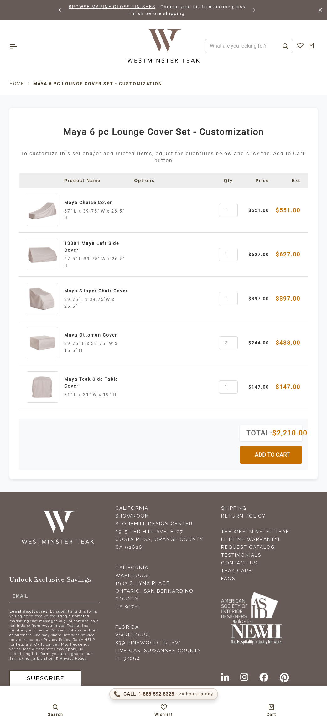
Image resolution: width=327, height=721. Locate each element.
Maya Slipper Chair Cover (96, 290)
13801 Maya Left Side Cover (91, 247)
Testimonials (241, 555)
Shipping (234, 508)
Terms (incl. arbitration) (32, 659)
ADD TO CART (272, 455)
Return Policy (243, 516)
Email (20, 596)
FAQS (228, 578)
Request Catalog (248, 547)
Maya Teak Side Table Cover (91, 383)
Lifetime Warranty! (250, 539)
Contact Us (239, 563)
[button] (60, 10)
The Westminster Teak (255, 531)
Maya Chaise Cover (88, 202)
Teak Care (236, 571)
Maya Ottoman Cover (90, 334)
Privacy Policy (73, 659)
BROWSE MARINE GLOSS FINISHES (112, 6)
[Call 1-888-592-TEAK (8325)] (163, 694)
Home (16, 83)
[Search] (285, 46)
